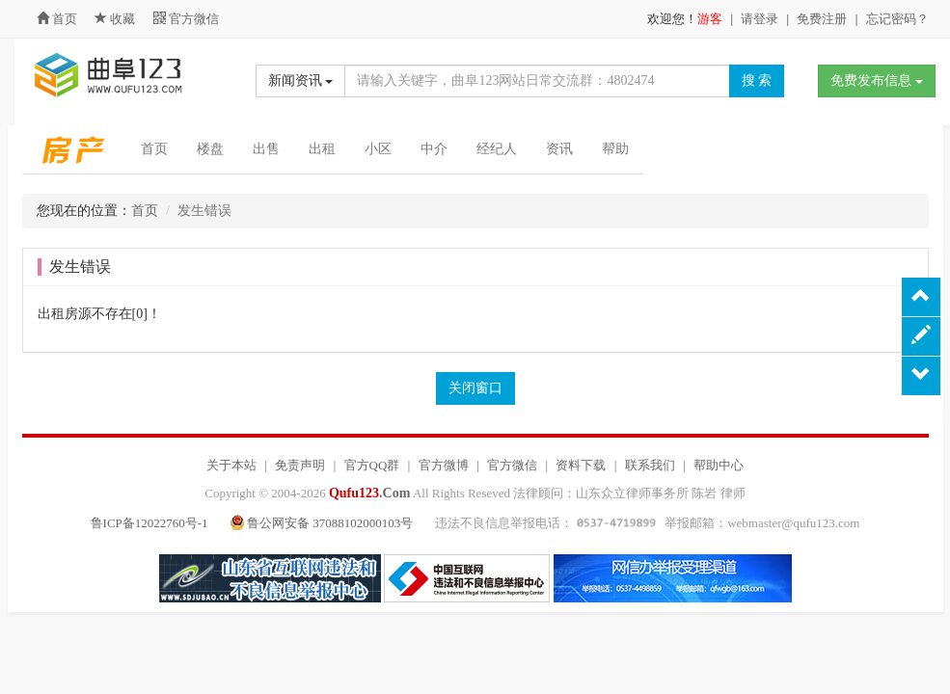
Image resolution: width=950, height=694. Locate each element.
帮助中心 (718, 465)
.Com (369, 493)
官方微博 (444, 465)
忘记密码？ (897, 19)
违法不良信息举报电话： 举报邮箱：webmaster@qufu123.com (647, 523)
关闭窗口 (475, 388)
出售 (266, 149)
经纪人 (496, 149)
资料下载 (581, 465)
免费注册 (822, 19)
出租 (322, 149)
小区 (378, 149)
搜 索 (757, 80)
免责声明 (300, 465)
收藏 (117, 19)
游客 (709, 19)
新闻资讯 (301, 80)
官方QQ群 (372, 465)
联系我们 (650, 465)
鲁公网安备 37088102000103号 (324, 523)
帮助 (615, 149)
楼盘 (210, 149)
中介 (434, 149)
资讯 (559, 149)
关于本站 (231, 465)
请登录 (759, 19)
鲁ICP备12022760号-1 (149, 523)
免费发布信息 (876, 80)
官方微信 (186, 19)
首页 (57, 19)
